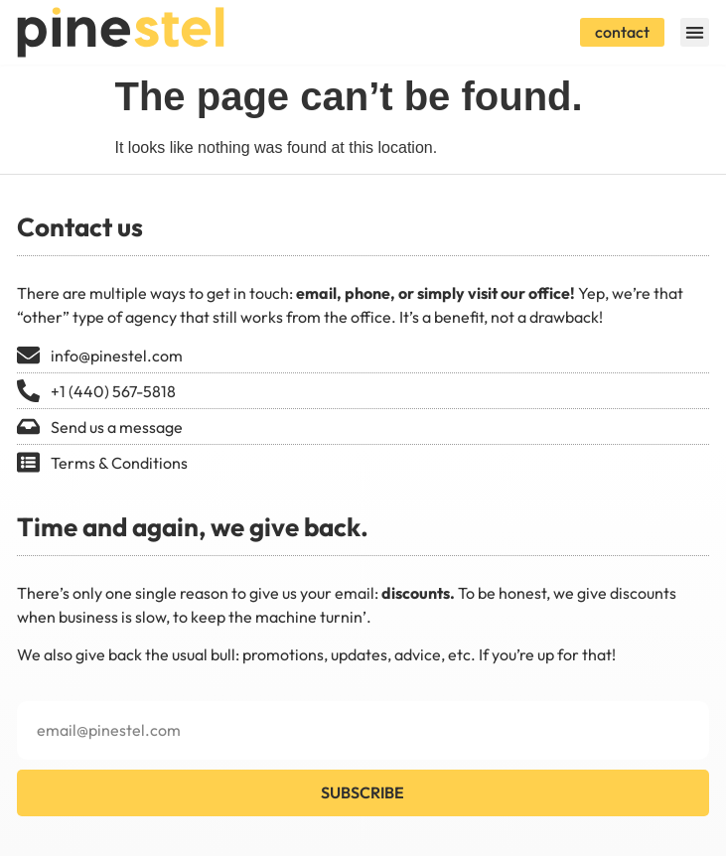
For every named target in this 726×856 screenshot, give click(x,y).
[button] (694, 32)
